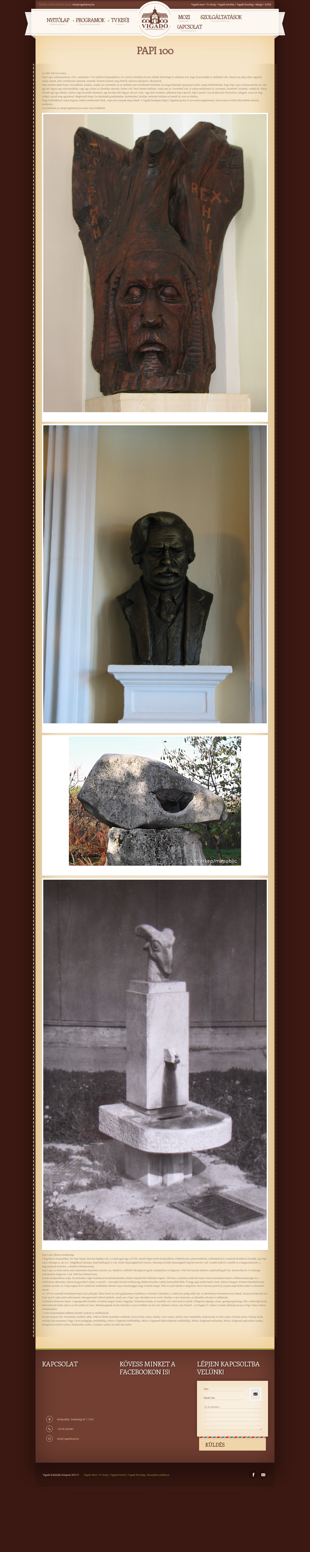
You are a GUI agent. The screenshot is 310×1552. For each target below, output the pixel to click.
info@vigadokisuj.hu (83, 4)
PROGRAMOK (90, 21)
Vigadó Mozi (91, 1474)
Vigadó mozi (198, 4)
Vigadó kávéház (226, 4)
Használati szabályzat (157, 1474)
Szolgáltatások (221, 18)
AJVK (268, 4)
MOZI (184, 18)
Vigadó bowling (245, 4)
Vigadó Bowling (136, 1474)
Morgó (259, 4)
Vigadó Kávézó (118, 1474)
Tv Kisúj (211, 4)
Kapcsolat (189, 27)
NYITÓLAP (57, 21)
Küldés (215, 1444)
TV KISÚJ (120, 21)
